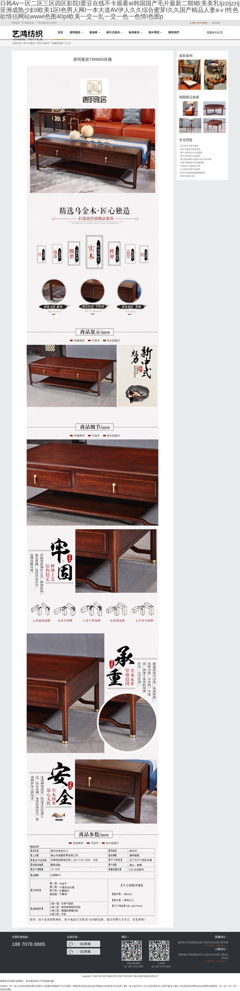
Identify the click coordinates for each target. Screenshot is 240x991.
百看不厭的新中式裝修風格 (192, 162)
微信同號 (216, 23)
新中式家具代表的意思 (190, 149)
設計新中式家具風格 (189, 146)
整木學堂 (155, 32)
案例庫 (94, 32)
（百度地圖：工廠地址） (215, 961)
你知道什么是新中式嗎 (190, 166)
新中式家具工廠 (187, 176)
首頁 (60, 32)
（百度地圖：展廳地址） (215, 945)
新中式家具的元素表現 (190, 156)
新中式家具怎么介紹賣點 (191, 152)
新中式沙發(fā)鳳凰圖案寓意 (192, 173)
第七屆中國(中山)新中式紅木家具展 (196, 159)
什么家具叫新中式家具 (190, 169)
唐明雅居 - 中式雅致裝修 (23, 23)
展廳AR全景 (215, 32)
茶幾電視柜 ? (59, 43)
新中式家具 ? (44, 43)
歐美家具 (135, 32)
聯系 (173, 32)
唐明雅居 (76, 32)
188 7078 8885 (28, 944)
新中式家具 (114, 32)
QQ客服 (85, 944)
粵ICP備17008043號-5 (124, 976)
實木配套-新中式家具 (47, 23)
